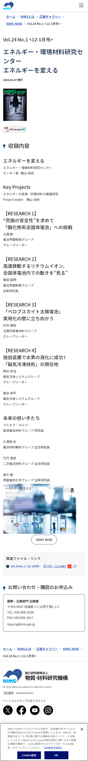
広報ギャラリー (50, 16)
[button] (44, 539)
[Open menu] (81, 5)
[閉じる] (82, 731)
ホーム (10, 16)
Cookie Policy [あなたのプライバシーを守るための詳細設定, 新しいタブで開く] (52, 750)
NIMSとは (27, 16)
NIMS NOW (14, 23)
